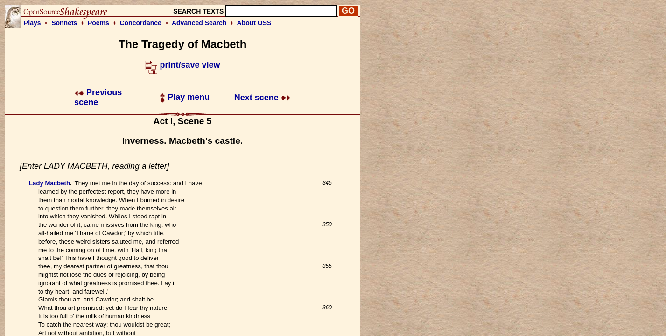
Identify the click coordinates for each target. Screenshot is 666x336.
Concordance (140, 23)
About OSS (254, 23)
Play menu (185, 97)
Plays (32, 23)
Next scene (262, 97)
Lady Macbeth (49, 183)
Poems (98, 23)
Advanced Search (199, 23)
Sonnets (64, 23)
